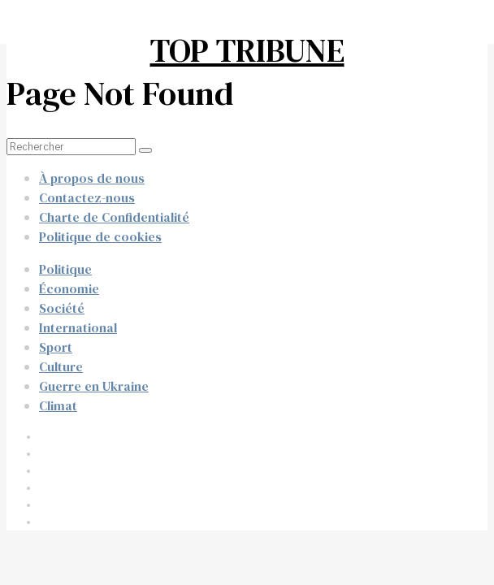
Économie (69, 288)
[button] (145, 150)
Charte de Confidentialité (114, 217)
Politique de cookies (100, 236)
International (78, 327)
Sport (55, 347)
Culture (61, 366)
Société (61, 308)
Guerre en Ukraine (94, 386)
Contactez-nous (87, 197)
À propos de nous (92, 178)
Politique (65, 269)
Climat (58, 405)
